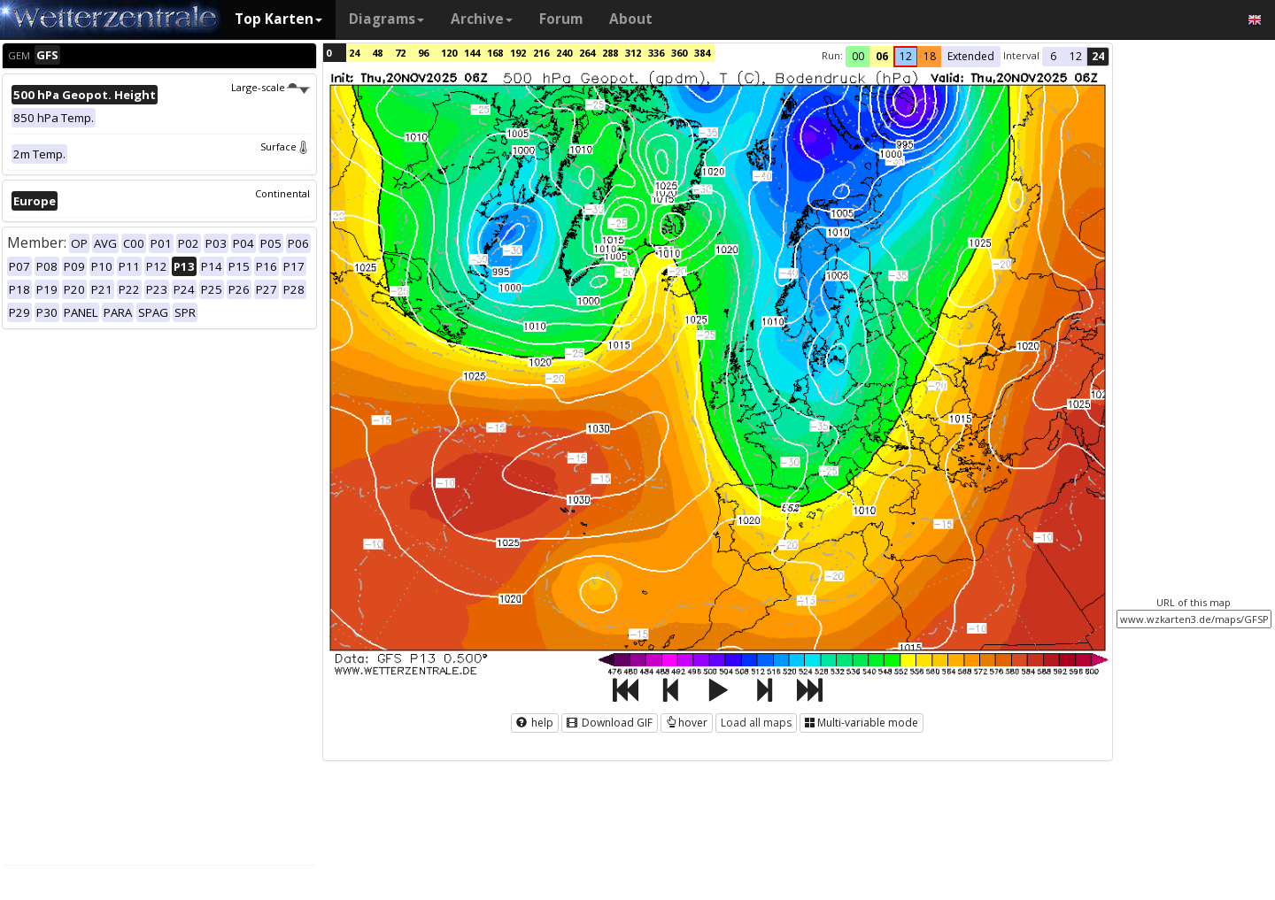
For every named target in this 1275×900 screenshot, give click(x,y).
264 (587, 52)
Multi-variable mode (861, 722)
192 (518, 52)
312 (633, 52)
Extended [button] (970, 56)
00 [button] (858, 56)
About (631, 19)
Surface (285, 146)
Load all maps (756, 722)
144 (472, 52)
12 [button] (906, 56)
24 (354, 52)
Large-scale (270, 87)
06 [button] (882, 56)
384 (702, 52)
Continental (282, 193)
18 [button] (929, 56)
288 (610, 52)
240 (564, 52)
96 (423, 52)
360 (679, 52)
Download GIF (610, 722)
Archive (482, 19)
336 (656, 52)
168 (495, 52)
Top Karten (278, 19)
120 (449, 52)
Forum (561, 19)
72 (400, 52)
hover (686, 722)
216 (541, 52)
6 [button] (1053, 56)
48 (377, 52)
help (534, 722)
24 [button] (1098, 56)
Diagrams (386, 19)
